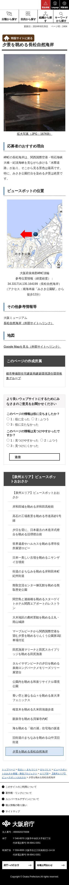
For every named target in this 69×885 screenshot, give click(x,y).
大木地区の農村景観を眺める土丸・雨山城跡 (36, 619)
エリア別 (44, 773)
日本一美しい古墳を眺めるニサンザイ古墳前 (36, 560)
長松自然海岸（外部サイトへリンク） (29, 323)
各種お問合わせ (44, 865)
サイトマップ (13, 811)
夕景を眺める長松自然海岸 (30, 751)
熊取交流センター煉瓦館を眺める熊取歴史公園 (36, 587)
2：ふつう (42, 419)
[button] (45, 5)
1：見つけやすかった (24, 440)
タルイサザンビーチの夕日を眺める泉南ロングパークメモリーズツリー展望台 (36, 668)
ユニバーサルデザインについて (22, 799)
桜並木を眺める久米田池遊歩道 (33, 709)
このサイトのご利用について (21, 786)
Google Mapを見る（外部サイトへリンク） (32, 346)
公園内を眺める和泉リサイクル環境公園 (36, 684)
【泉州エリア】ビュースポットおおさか (33, 479)
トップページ (8, 769)
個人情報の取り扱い (16, 805)
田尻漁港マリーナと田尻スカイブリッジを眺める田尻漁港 (36, 652)
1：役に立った (20, 419)
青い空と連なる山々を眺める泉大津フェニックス (36, 698)
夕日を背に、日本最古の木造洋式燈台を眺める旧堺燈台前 (36, 532)
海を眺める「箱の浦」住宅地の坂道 (36, 728)
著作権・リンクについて (19, 793)
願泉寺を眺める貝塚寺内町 (30, 718)
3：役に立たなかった (24, 424)
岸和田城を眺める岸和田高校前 (33, 506)
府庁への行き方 (11, 865)
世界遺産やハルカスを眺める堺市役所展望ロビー (36, 546)
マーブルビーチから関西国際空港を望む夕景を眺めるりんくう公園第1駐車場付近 (37, 636)
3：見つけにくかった (24, 445)
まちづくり (45, 769)
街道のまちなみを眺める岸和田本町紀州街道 (36, 573)
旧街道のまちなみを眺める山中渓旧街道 (36, 740)
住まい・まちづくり (28, 769)
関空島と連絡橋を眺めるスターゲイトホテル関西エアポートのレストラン (36, 604)
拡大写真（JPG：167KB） (34, 133)
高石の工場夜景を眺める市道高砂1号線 (37, 518)
